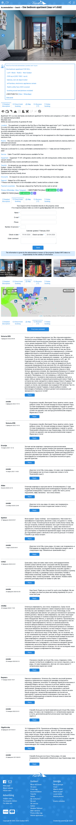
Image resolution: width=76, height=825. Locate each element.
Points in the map (36, 813)
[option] (38, 35)
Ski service (34, 804)
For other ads (7, 803)
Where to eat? (58, 792)
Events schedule (59, 801)
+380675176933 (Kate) (10, 193)
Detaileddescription (6, 105)
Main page (6, 786)
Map (28, 104)
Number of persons (12, 227)
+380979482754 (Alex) (36, 190)
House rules (7, 790)
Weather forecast (36, 808)
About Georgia (58, 784)
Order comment (13, 238)
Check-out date (38, 235)
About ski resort (35, 784)
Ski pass (33, 787)
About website (8, 788)
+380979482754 (12, 94)
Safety (32, 796)
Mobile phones (58, 796)
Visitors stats (7, 799)
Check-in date (14, 235)
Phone (16, 222)
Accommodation (7, 7)
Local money (57, 794)
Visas (55, 787)
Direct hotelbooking (18, 105)
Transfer (33, 794)
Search (17, 7)
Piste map (34, 789)
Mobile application (36, 815)
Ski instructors (35, 799)
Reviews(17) (38, 105)
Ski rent (33, 801)
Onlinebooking (47, 105)
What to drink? (58, 789)
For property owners (10, 801)
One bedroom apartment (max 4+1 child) (42, 7)
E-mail (16, 217)
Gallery (32, 806)
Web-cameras (35, 811)
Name (16, 213)
